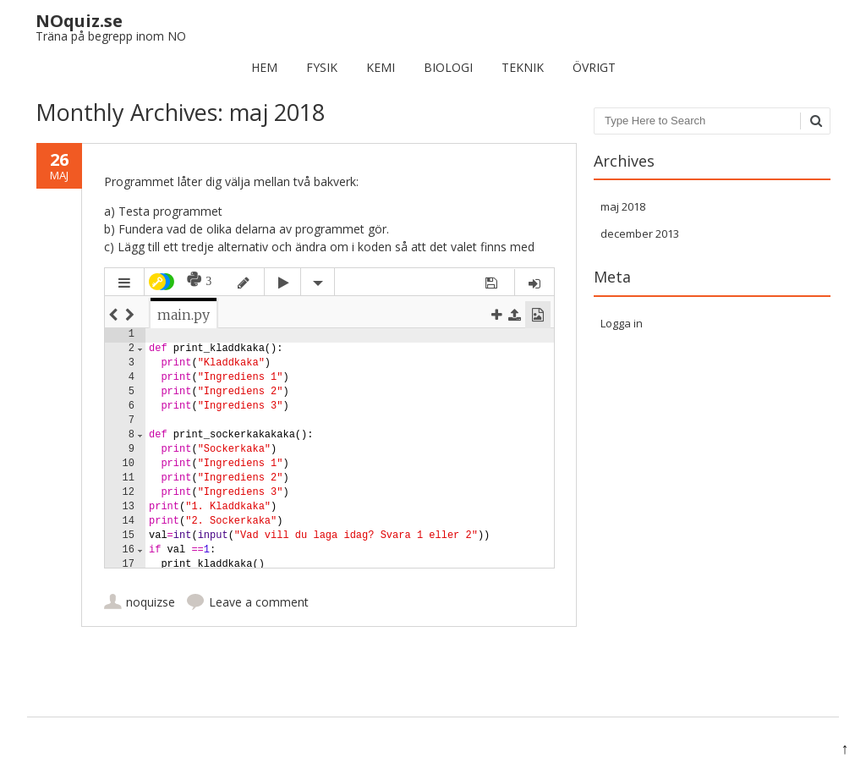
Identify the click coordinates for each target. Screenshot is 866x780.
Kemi (380, 67)
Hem (264, 67)
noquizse (150, 602)
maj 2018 (622, 206)
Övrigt (594, 67)
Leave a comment (259, 602)
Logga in (621, 323)
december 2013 (639, 233)
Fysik (321, 67)
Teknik (523, 67)
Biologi (448, 67)
